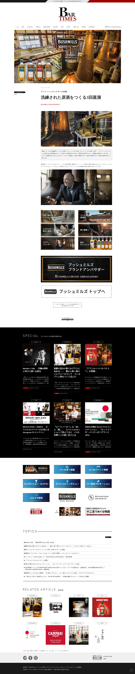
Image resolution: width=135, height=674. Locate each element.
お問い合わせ (32, 667)
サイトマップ (50, 667)
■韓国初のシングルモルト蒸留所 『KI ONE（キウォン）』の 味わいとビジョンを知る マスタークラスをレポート (60, 573)
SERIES (84, 27)
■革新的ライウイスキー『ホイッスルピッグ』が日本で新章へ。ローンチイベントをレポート (51, 553)
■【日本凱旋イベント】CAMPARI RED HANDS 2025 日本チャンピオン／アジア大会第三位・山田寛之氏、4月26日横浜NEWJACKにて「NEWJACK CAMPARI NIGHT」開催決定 (64, 568)
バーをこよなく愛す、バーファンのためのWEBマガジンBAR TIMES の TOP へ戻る (67, 305)
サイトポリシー (71, 667)
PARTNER (91, 27)
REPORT (55, 27)
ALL (18, 27)
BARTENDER (46, 27)
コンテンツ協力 (41, 667)
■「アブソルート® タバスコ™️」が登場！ (36, 560)
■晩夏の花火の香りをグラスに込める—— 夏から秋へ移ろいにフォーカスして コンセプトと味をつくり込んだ (57, 546)
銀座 (105, 658)
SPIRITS (38, 27)
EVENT (68, 27)
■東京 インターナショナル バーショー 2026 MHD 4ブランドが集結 (44, 549)
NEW (62, 27)
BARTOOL (76, 27)
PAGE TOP (131, 670)
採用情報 (79, 667)
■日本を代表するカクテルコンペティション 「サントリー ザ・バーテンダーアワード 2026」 (53, 564)
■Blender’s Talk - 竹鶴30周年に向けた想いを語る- (39, 542)
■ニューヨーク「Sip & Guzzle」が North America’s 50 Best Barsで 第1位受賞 (48, 557)
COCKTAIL (30, 27)
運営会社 (25, 667)
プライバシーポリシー (60, 667)
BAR (23, 27)
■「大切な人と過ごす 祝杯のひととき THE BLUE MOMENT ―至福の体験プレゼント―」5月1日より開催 (56, 576)
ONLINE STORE (108, 656)
